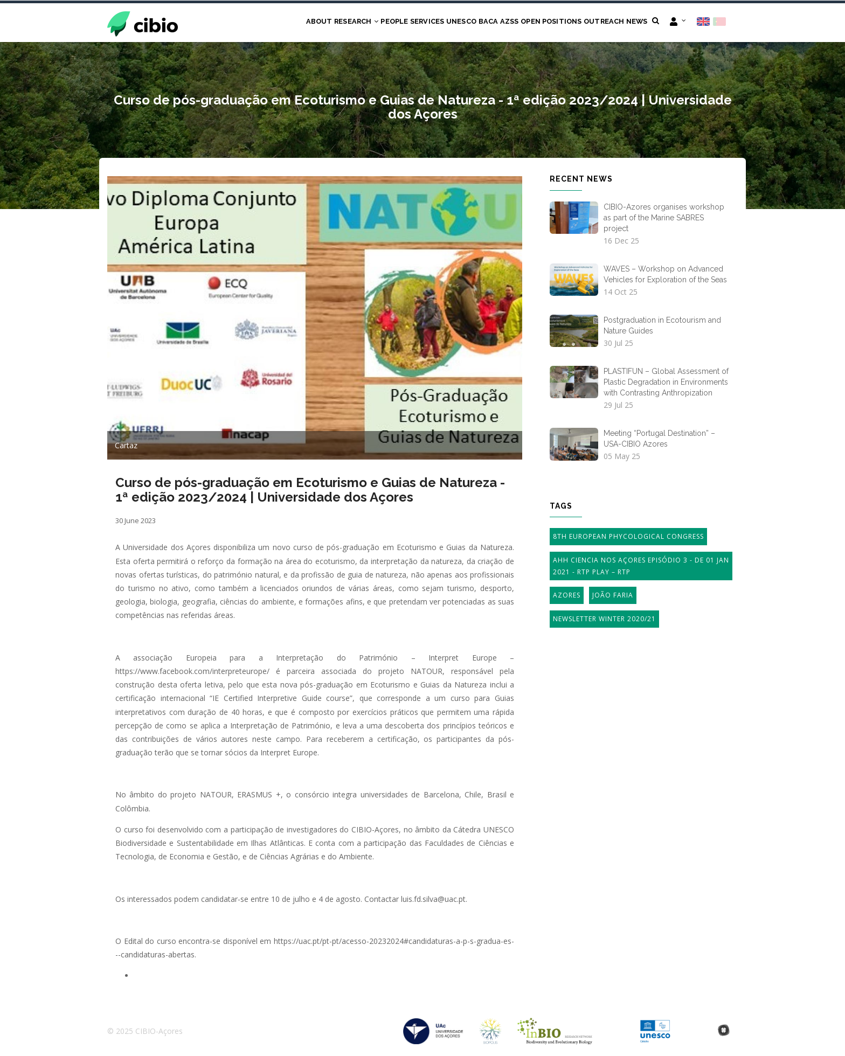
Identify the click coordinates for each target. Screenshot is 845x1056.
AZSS (487, 22)
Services (387, 22)
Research (304, 22)
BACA (460, 22)
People (348, 22)
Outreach (595, 22)
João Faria (612, 596)
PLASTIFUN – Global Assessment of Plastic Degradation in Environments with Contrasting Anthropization (666, 383)
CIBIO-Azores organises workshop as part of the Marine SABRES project (664, 218)
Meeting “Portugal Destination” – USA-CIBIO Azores (659, 439)
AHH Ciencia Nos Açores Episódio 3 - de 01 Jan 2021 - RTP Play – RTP (641, 567)
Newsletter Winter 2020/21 (604, 619)
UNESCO (428, 22)
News (633, 22)
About (261, 22)
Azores (566, 596)
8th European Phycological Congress (628, 537)
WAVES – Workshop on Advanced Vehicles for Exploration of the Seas (665, 274)
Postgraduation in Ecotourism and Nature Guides (662, 326)
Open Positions (535, 22)
